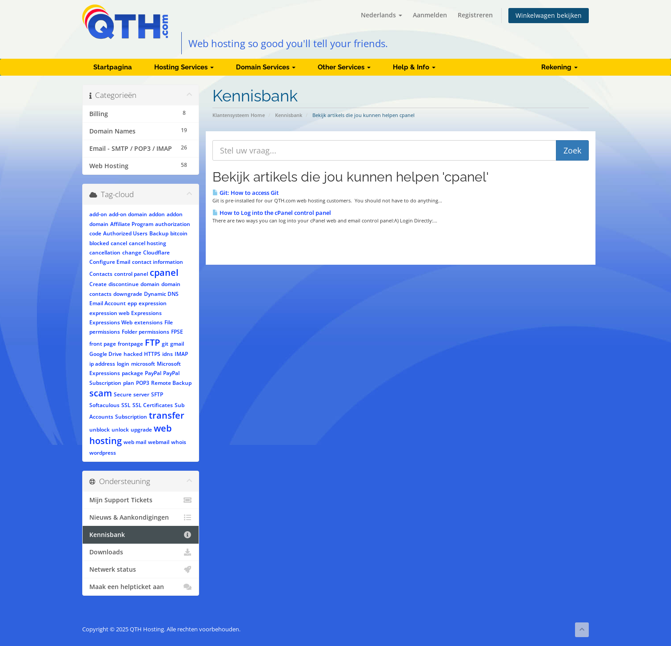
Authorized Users (125, 233)
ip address (102, 363)
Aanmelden (430, 15)
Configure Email (109, 262)
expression (153, 303)
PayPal (153, 373)
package (132, 373)
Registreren (475, 15)
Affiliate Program (131, 224)
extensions (148, 322)
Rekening (559, 67)
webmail (158, 442)
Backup (158, 233)
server (141, 394)
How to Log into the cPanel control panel (271, 213)
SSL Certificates (152, 405)
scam (100, 393)
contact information (157, 262)
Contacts (100, 274)
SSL (126, 405)
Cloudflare (156, 252)
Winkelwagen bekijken (548, 15)
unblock (99, 429)
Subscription (131, 416)
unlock (120, 429)
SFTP (157, 394)
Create (98, 284)
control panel (131, 274)
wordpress (102, 452)
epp (132, 303)
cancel (119, 243)
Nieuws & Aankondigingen (140, 517)
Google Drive (105, 354)
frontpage (130, 343)
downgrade (127, 294)
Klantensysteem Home (238, 115)
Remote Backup (171, 383)
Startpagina (112, 67)
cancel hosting (147, 243)
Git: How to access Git (245, 193)
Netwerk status (140, 569)
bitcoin (179, 233)
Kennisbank (288, 115)
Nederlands (381, 15)
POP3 (142, 383)
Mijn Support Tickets (140, 500)
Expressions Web (110, 322)
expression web (109, 313)
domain (150, 284)
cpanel (164, 272)
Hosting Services (184, 67)
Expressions (146, 313)
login (123, 363)
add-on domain (128, 214)
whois (178, 442)
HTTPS (152, 354)
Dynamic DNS (161, 294)
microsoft (143, 363)
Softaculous (104, 405)
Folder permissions (145, 331)
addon (157, 214)
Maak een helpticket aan (140, 586)
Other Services (344, 67)
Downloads (140, 552)
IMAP (181, 354)
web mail (135, 442)
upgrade (141, 429)
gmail (177, 343)
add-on (98, 214)
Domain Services (266, 67)
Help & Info (414, 67)
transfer (166, 415)
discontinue (123, 284)
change (131, 252)
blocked (99, 243)
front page (102, 343)
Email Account (107, 303)
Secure (123, 394)
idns (167, 354)
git (165, 343)
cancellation (104, 252)
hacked (133, 354)
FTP (152, 342)
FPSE (177, 331)
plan (128, 383)
